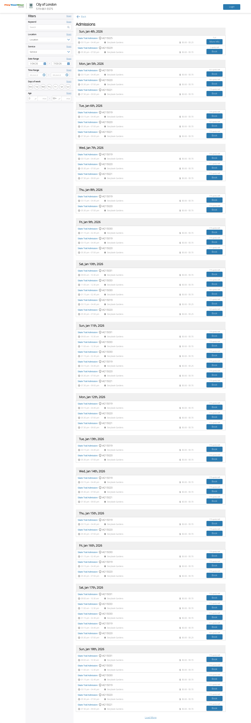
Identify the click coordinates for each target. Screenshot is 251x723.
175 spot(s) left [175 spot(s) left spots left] (214, 89)
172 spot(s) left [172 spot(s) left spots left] (214, 280)
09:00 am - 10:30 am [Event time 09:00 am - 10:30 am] (90, 275)
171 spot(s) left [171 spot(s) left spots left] (214, 163)
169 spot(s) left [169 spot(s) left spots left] (214, 632)
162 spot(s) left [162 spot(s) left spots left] (214, 69)
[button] (44, 64)
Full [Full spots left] (214, 37)
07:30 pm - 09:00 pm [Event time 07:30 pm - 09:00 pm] (90, 94)
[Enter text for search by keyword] (49, 27)
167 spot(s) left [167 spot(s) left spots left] (214, 121)
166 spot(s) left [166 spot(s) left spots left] (214, 79)
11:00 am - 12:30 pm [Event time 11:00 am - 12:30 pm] (90, 284)
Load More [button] (151, 717)
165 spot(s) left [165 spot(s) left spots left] (214, 309)
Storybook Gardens (115, 42)
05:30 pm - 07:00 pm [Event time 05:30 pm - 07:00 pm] (90, 52)
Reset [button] (68, 16)
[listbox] (49, 39)
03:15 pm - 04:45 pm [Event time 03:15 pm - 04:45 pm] (90, 42)
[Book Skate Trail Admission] (214, 51)
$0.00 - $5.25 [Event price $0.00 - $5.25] (188, 42)
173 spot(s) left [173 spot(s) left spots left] (214, 112)
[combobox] (35, 64)
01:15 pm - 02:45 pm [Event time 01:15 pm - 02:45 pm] (90, 233)
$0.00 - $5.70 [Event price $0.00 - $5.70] (188, 52)
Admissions (85, 24)
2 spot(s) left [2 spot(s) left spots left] (214, 47)
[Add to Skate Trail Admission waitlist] (214, 41)
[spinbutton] (30, 98)
